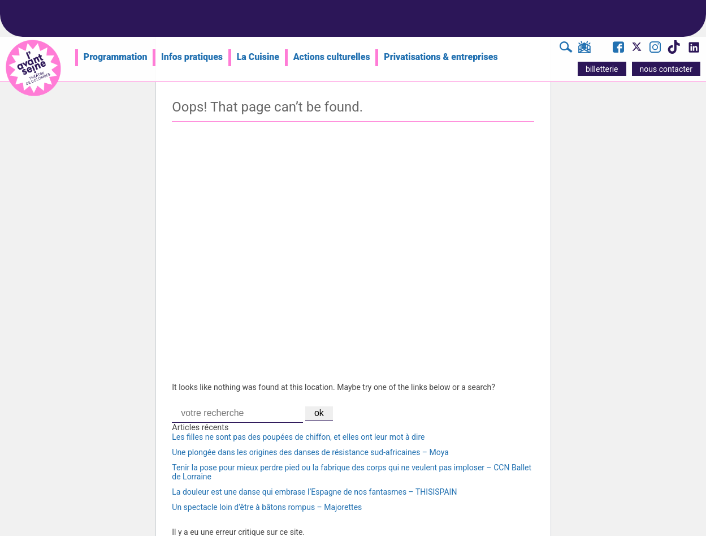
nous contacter (666, 69)
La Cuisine (258, 57)
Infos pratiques (192, 57)
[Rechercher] (566, 49)
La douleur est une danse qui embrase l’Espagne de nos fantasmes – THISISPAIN (314, 491)
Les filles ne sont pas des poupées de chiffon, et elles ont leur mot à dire (298, 436)
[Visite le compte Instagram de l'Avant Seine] (655, 49)
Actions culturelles (331, 57)
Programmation (116, 57)
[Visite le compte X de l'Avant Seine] (637, 50)
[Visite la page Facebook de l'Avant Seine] (618, 49)
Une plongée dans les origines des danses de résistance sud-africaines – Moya (310, 452)
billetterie (602, 69)
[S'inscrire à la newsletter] (584, 49)
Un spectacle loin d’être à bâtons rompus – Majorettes (267, 507)
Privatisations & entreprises (441, 57)
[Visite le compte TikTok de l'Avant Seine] (673, 50)
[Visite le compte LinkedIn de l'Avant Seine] (693, 50)
